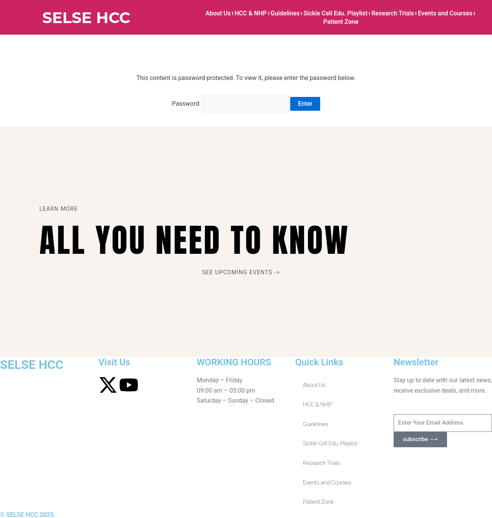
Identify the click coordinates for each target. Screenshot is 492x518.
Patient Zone (340, 21)
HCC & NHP (250, 13)
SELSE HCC (86, 17)
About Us (218, 13)
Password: (230, 103)
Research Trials (392, 13)
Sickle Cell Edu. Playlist (335, 13)
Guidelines (285, 13)
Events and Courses (445, 13)
